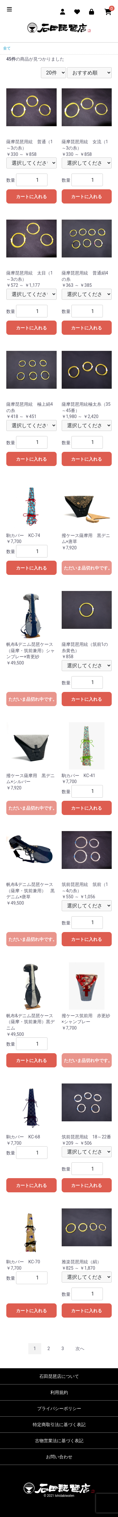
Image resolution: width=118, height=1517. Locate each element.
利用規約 (59, 1392)
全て (7, 48)
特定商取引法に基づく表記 (59, 1424)
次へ (80, 1348)
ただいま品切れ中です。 (88, 567)
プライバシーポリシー (59, 1408)
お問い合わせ (59, 1456)
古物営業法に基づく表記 (59, 1440)
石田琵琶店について (59, 1376)
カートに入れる (31, 196)
